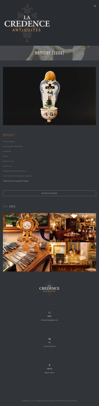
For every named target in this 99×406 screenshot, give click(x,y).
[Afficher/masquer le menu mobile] (95, 6)
